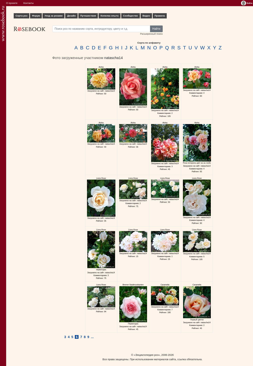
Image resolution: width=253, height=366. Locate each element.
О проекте (11, 3)
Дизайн (71, 15)
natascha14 (113, 58)
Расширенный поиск (151, 34)
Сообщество (130, 15)
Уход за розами (53, 15)
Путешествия (88, 15)
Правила (160, 15)
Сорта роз (21, 15)
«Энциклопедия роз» (147, 354)
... (92, 337)
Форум (36, 15)
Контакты (28, 3)
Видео (146, 15)
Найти (156, 28)
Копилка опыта (109, 15)
